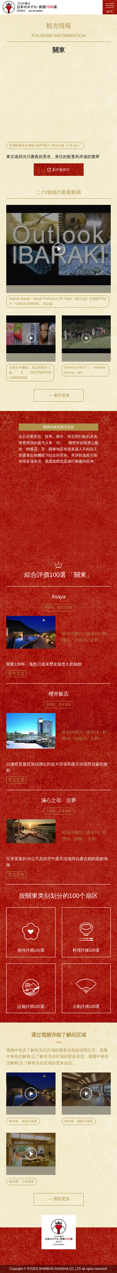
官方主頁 (16, 673)
